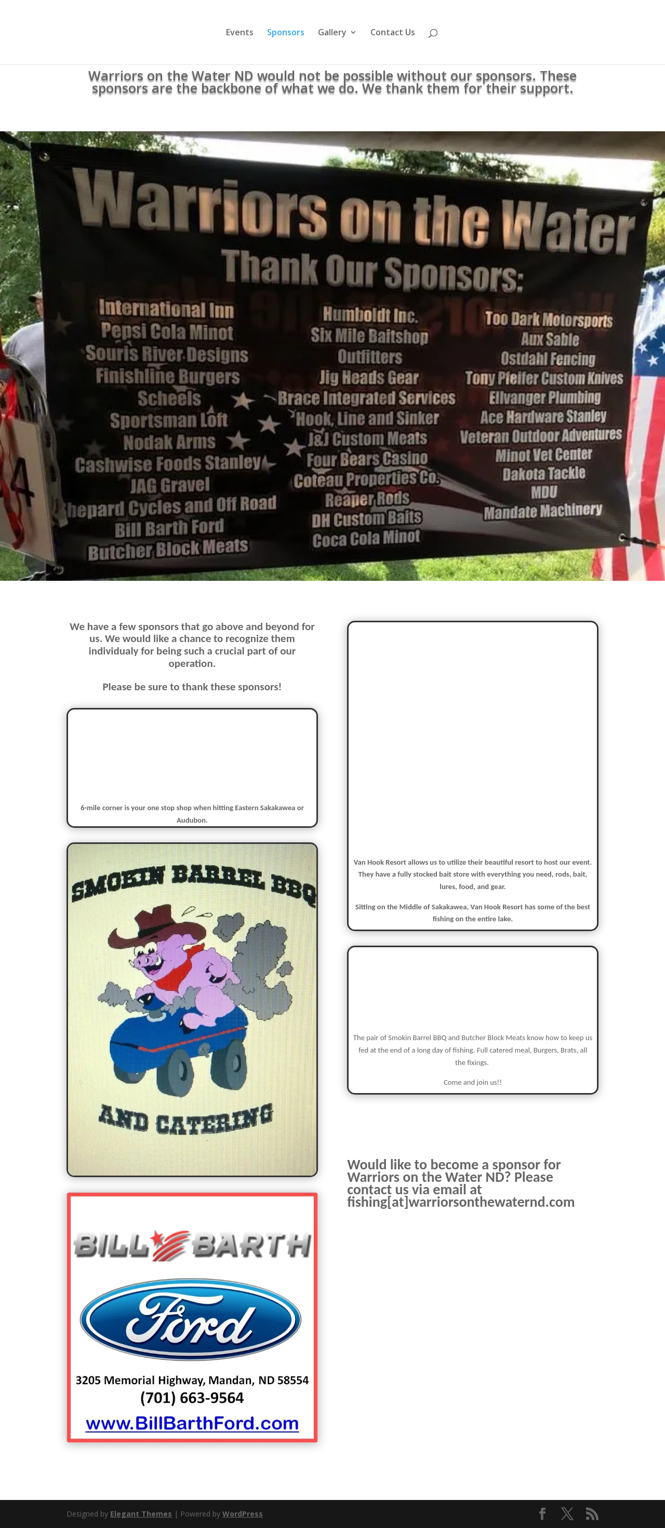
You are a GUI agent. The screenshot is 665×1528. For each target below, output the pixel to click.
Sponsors (285, 33)
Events (240, 33)
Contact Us (392, 33)
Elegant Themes (141, 1514)
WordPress (242, 1514)
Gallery (332, 33)
